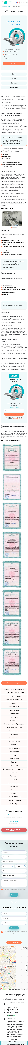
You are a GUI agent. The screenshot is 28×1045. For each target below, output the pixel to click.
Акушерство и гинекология (14, 689)
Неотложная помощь (14, 800)
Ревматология (14, 752)
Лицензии (14, 83)
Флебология (14, 776)
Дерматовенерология (14, 700)
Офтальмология (14, 731)
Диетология (14, 703)
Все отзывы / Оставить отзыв (12, 830)
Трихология (14, 765)
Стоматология (14, 759)
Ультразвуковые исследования (14, 769)
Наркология (14, 717)
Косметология (14, 710)
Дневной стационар (14, 797)
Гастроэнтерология (14, 696)
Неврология (14, 720)
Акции (14, 78)
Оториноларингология (14, 727)
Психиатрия (14, 745)
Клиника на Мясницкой (14, 942)
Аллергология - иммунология (14, 693)
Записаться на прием (14, 683)
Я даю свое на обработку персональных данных (15, 890)
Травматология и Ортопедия (14, 724)
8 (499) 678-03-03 (14, 407)
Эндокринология (14, 783)
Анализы (14, 790)
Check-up (14, 793)
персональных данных (17, 418)
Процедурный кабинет (14, 741)
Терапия (14, 762)
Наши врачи (14, 87)
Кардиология (14, 707)
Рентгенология (14, 755)
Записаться (14, 63)
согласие (11, 889)
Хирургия (14, 779)
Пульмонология (14, 748)
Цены (14, 74)
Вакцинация (14, 804)
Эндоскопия (14, 786)
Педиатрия (14, 734)
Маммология (14, 713)
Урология (14, 772)
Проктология (14, 738)
